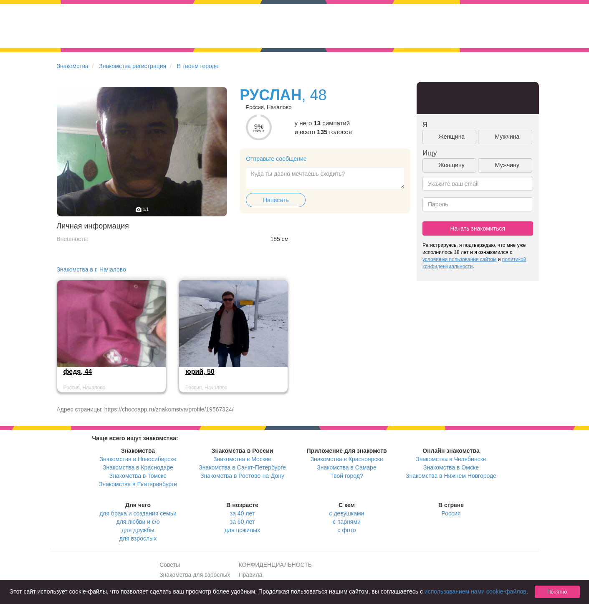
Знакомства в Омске (451, 467)
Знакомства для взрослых (194, 574)
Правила (251, 574)
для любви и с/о (137, 521)
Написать (275, 200)
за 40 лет (242, 513)
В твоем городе (198, 66)
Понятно (557, 592)
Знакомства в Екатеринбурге (138, 484)
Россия (451, 513)
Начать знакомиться (477, 228)
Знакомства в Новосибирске (138, 459)
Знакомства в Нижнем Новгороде (451, 475)
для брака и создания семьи (138, 513)
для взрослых (138, 538)
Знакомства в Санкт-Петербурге (242, 467)
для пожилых (242, 530)
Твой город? (346, 475)
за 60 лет (242, 521)
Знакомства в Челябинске (451, 459)
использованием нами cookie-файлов (475, 591)
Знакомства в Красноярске (346, 459)
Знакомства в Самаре (346, 467)
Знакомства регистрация (132, 66)
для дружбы (137, 530)
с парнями (347, 521)
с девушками (346, 513)
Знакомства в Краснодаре (138, 467)
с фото (347, 530)
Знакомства (72, 66)
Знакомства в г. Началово (91, 269)
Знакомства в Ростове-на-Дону (242, 475)
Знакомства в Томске (138, 475)
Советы (169, 564)
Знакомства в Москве (242, 459)
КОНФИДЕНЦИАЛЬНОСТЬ (275, 564)
